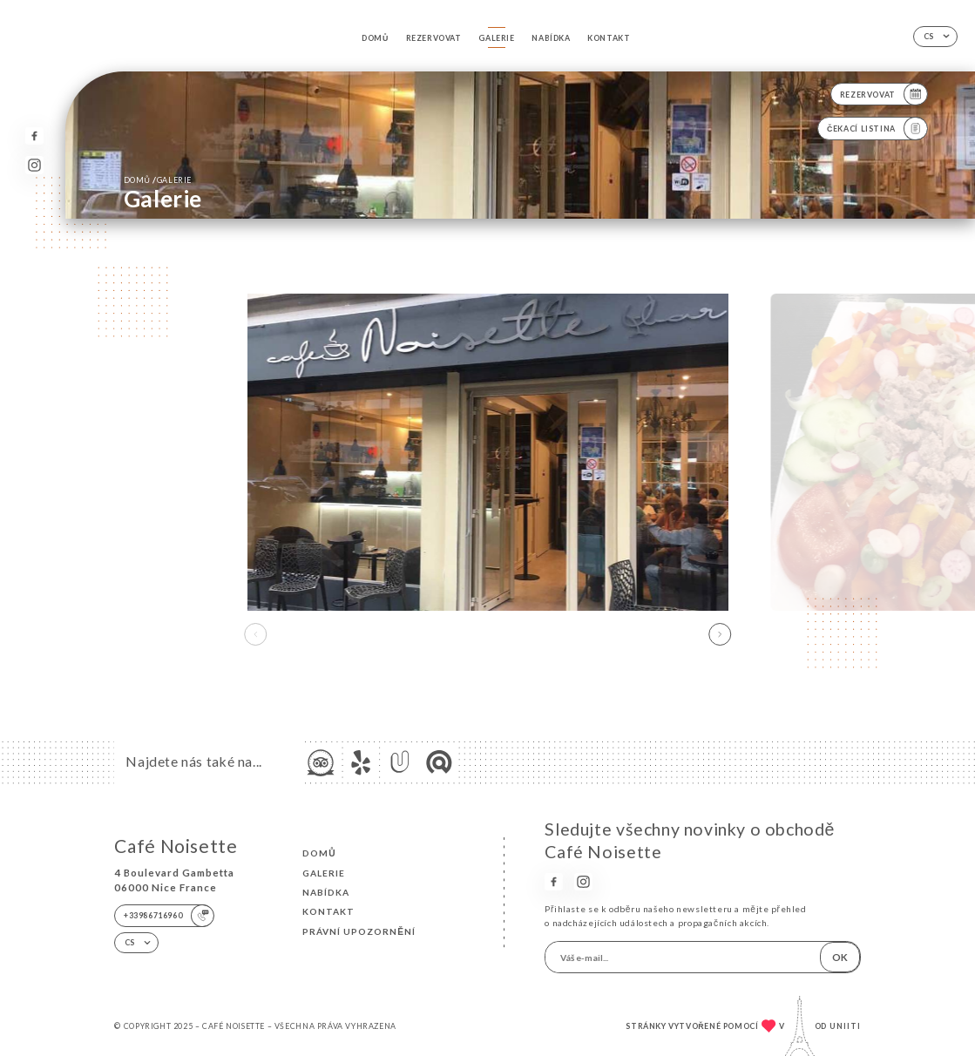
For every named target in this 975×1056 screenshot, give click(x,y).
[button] (719, 634)
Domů (375, 38)
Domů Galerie (158, 179)
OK (840, 957)
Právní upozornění (359, 931)
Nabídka (551, 38)
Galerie (496, 38)
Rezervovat (434, 38)
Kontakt (608, 38)
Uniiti (845, 1026)
